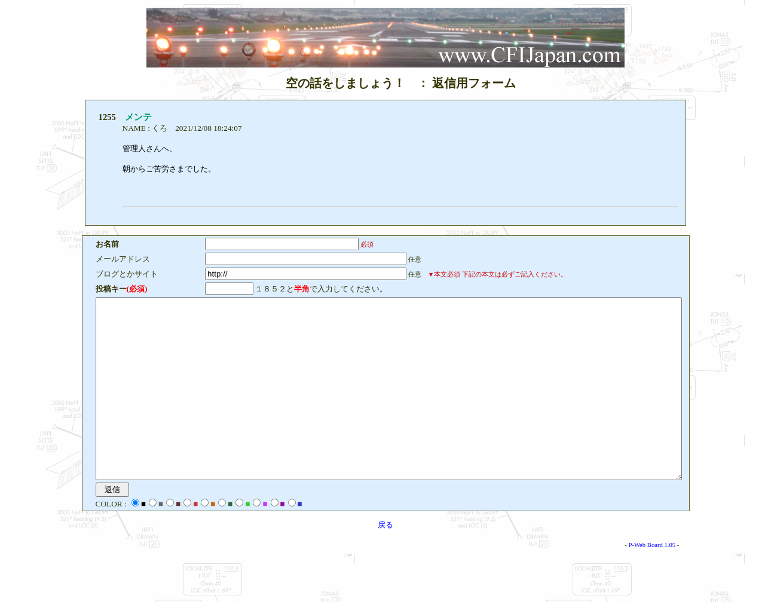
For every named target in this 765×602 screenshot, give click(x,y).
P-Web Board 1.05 (687, 581)
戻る (385, 560)
